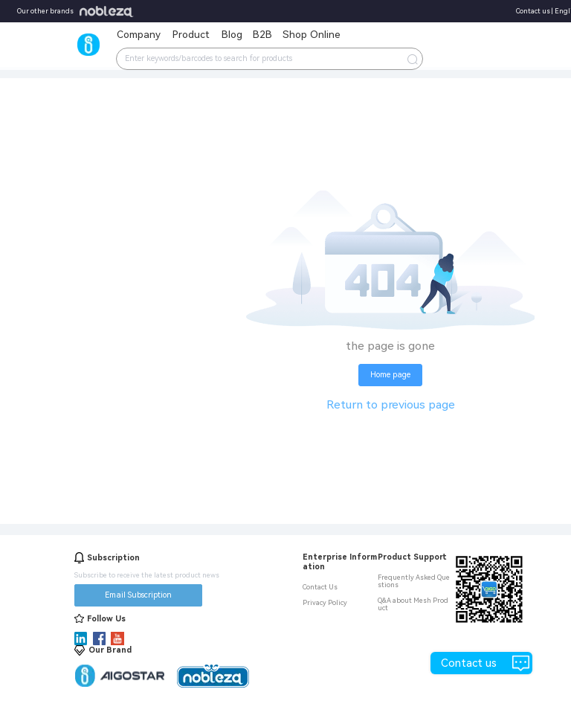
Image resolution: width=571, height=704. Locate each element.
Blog (232, 34)
